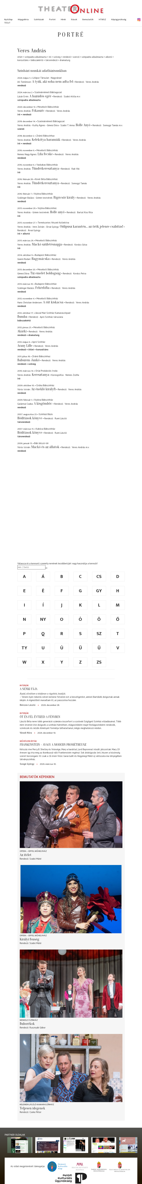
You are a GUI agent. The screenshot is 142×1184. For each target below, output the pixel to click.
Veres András (92, 81)
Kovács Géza (80, 244)
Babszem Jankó (28, 360)
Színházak (39, 19)
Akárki (22, 331)
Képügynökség (118, 19)
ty (24, 648)
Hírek (63, 19)
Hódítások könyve (29, 418)
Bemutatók (87, 19)
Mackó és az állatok (45, 447)
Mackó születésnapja (47, 244)
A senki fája (28, 689)
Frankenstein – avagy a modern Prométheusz (53, 744)
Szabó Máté (35, 858)
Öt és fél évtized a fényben (40, 717)
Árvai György (34, 230)
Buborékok (27, 1024)
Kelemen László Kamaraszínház (37, 1104)
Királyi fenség (29, 939)
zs (99, 662)
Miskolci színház (29, 1020)
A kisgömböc (43, 404)
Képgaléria (23, 19)
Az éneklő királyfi (43, 389)
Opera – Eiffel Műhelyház (33, 851)
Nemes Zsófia (72, 374)
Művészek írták (28, 741)
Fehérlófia (42, 288)
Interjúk (24, 685)
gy (99, 591)
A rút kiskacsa (53, 302)
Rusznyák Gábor (38, 1027)
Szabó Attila (70, 96)
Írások (74, 19)
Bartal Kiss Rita (85, 212)
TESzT (7, 22)
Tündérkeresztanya (45, 168)
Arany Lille (24, 346)
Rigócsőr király (64, 197)
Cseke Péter (35, 1112)
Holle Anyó (83, 125)
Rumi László (61, 418)
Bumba (22, 317)
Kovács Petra (79, 273)
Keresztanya (40, 375)
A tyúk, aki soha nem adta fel (52, 82)
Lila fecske (45, 154)
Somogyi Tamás (110, 125)
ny (43, 619)
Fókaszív (38, 111)
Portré (52, 19)
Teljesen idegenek (32, 1108)
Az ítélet (25, 855)
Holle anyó (57, 212)
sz (99, 634)
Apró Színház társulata (51, 316)
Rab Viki (75, 168)
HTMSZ (102, 19)
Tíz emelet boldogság (45, 273)
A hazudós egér (40, 96)
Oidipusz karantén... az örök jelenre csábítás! (91, 227)
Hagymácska (41, 259)
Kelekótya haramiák (46, 140)
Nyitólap (8, 19)
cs (99, 576)
